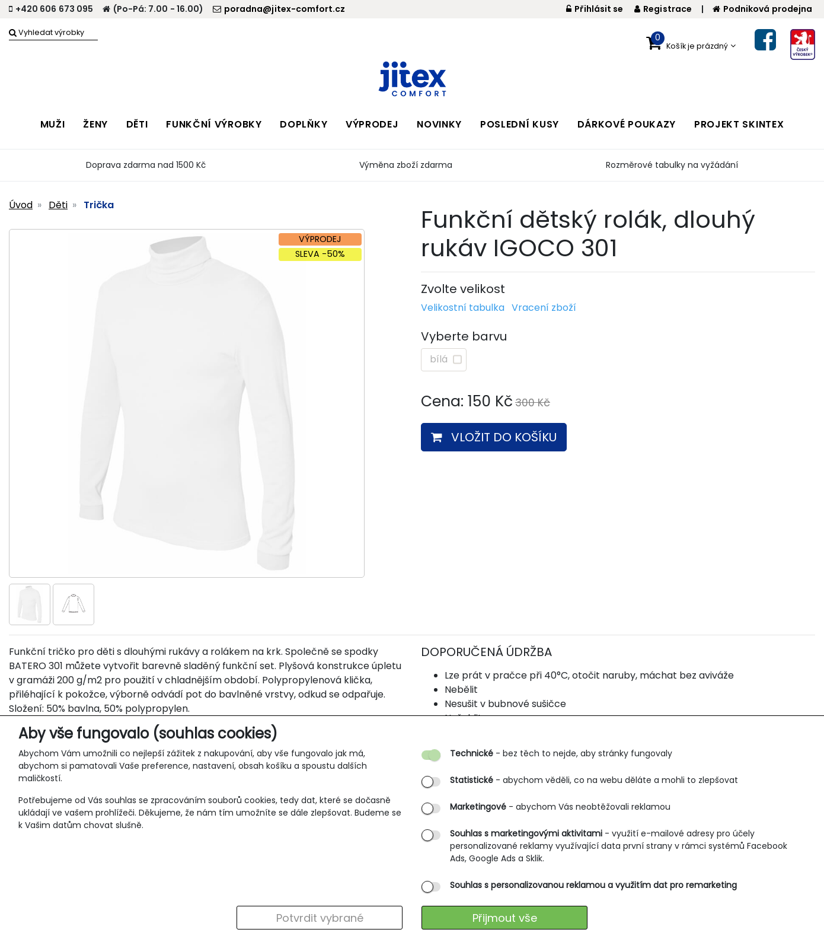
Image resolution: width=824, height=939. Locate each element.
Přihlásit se (595, 9)
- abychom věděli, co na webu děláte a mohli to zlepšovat (594, 780)
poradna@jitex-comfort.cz (279, 9)
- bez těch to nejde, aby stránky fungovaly (561, 753)
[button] (691, 43)
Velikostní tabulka (462, 307)
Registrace (663, 9)
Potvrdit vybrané (319, 918)
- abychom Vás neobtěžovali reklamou (560, 807)
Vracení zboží (544, 307)
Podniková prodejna (762, 9)
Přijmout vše (504, 918)
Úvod (21, 205)
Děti (58, 205)
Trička (99, 205)
